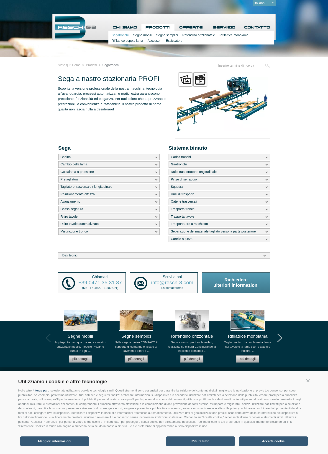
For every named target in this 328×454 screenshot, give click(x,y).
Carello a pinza (181, 239)
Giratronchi (179, 164)
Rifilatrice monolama (234, 35)
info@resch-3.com (172, 282)
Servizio (224, 27)
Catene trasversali (184, 201)
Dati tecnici (70, 255)
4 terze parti (41, 390)
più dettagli (80, 359)
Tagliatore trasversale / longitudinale (86, 186)
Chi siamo (125, 27)
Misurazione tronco (74, 231)
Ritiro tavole (68, 216)
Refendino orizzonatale (198, 35)
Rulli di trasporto (182, 194)
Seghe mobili (142, 35)
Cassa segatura (71, 209)
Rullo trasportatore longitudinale (194, 172)
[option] (80, 338)
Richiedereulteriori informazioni (236, 282)
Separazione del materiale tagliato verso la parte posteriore (213, 231)
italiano (259, 3)
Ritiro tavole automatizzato (79, 224)
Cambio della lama (73, 164)
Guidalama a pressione (77, 172)
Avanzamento (70, 201)
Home (76, 65)
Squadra (177, 186)
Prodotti (158, 27)
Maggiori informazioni (54, 441)
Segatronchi (120, 35)
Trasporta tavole (182, 216)
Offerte (191, 27)
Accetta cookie (273, 441)
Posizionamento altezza (77, 194)
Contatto (257, 27)
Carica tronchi (181, 157)
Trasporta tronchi (183, 209)
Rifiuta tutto (201, 441)
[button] (308, 380)
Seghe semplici (167, 35)
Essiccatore (174, 40)
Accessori (154, 40)
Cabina (65, 157)
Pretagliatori (69, 179)
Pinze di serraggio (184, 179)
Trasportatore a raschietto (189, 224)
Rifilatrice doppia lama (127, 40)
